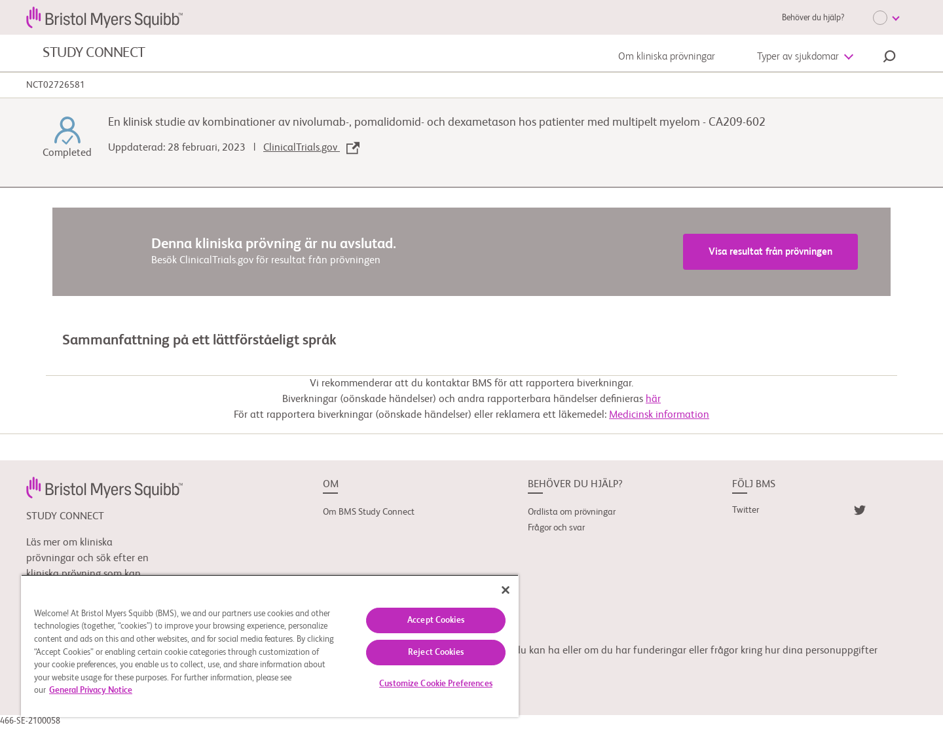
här (653, 399)
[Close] (505, 590)
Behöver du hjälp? (813, 18)
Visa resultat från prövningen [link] (770, 252)
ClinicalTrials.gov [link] (311, 148)
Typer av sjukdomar (798, 57)
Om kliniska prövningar (666, 57)
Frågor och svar (556, 527)
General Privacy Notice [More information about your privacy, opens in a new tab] (90, 690)
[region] (270, 645)
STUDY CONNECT (94, 53)
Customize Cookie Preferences (435, 684)
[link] (104, 487)
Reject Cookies (436, 652)
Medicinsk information (659, 415)
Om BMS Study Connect (369, 512)
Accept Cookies (435, 620)
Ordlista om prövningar (572, 512)
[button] (889, 58)
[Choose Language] (886, 17)
